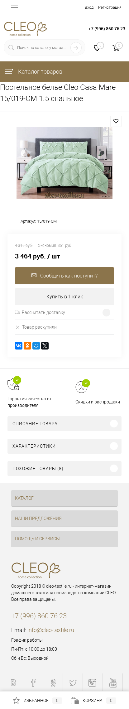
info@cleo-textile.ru (50, 630)
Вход (89, 7)
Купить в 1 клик (64, 297)
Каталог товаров (33, 71)
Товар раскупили (36, 327)
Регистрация (110, 7)
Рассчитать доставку (40, 312)
